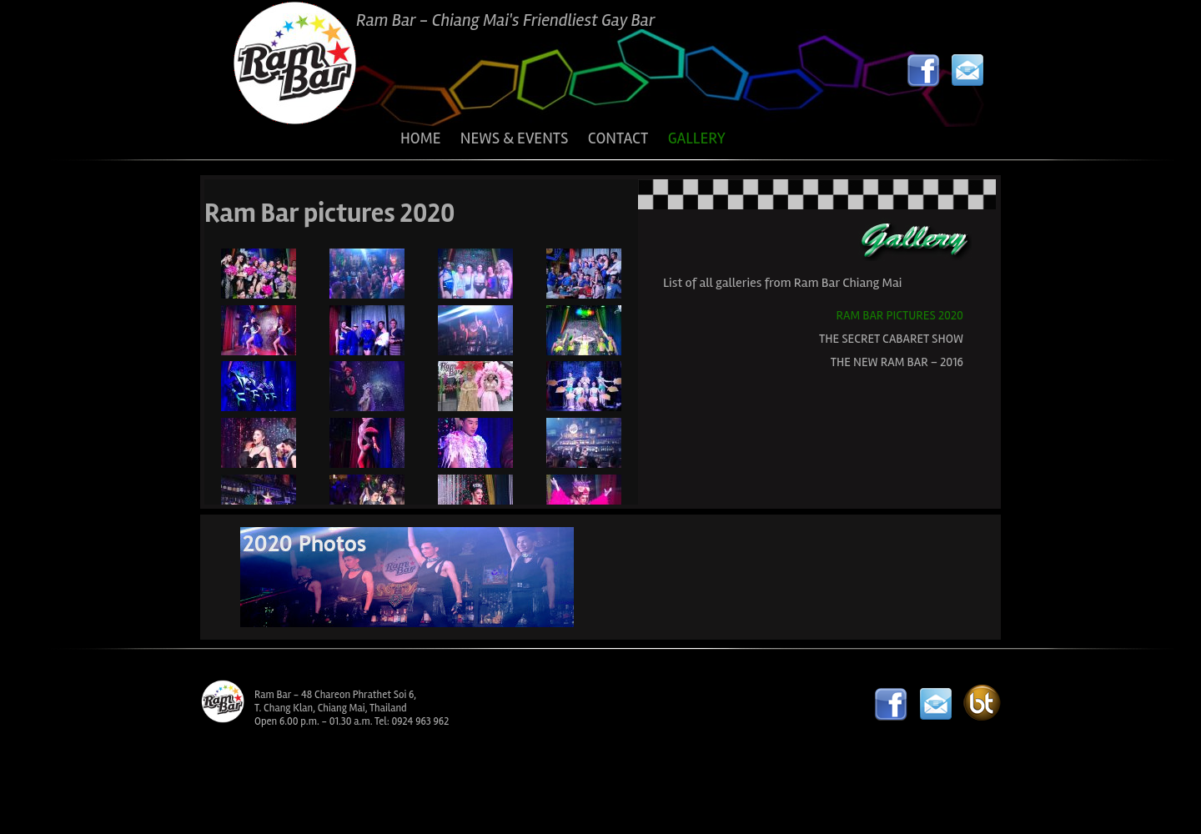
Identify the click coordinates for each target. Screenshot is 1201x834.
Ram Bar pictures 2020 (900, 315)
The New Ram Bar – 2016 (897, 361)
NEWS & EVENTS (514, 138)
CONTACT (618, 138)
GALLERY (697, 138)
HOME (420, 138)
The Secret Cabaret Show (891, 338)
